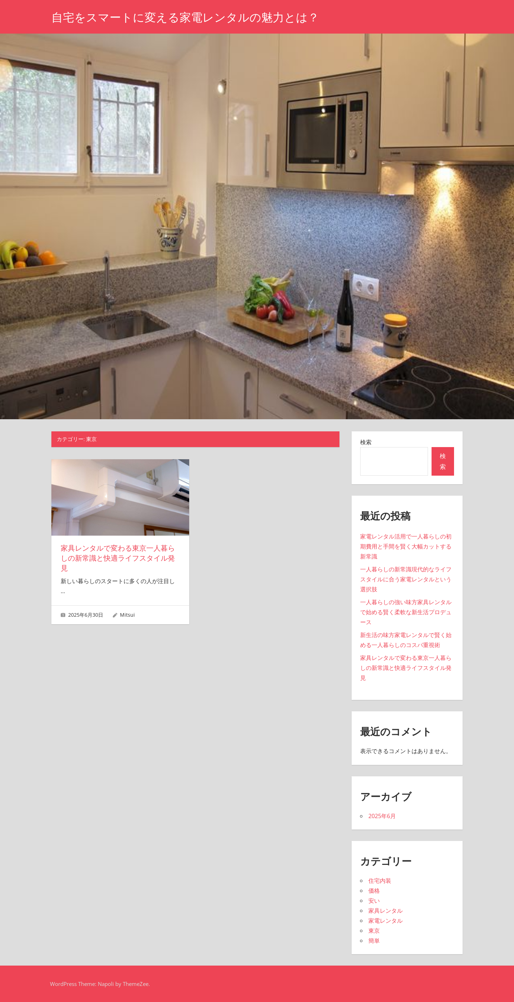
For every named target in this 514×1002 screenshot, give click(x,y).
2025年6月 (382, 816)
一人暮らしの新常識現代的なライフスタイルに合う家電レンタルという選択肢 (406, 579)
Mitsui (127, 614)
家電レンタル (385, 921)
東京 (374, 931)
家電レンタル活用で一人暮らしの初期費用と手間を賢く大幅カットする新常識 (406, 546)
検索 (366, 442)
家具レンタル (385, 911)
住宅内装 (379, 881)
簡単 (374, 941)
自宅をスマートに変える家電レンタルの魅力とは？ (185, 17)
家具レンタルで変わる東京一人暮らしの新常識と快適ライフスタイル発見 (118, 558)
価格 (374, 891)
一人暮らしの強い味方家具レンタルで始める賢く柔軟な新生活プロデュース (406, 612)
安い (374, 901)
